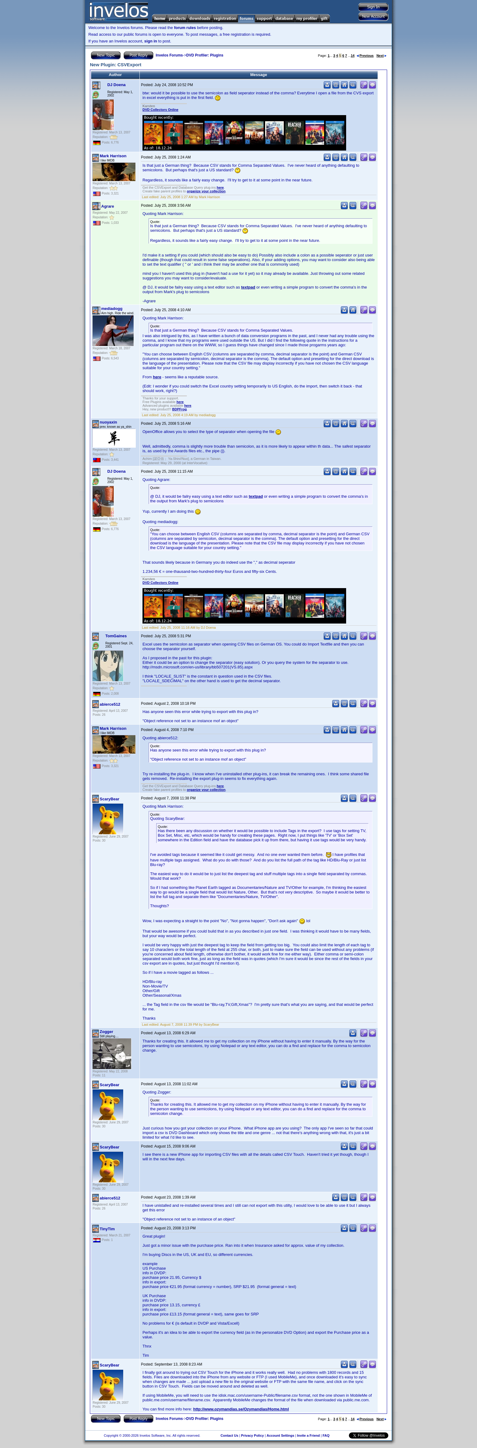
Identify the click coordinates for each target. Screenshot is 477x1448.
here (220, 187)
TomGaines (116, 636)
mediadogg (111, 308)
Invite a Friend (308, 1435)
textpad (248, 287)
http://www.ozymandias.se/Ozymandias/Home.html (241, 1409)
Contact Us (229, 1435)
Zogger (106, 1031)
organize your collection (206, 191)
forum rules (185, 27)
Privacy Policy (252, 1435)
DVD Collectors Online (160, 109)
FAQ (326, 1435)
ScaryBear (109, 799)
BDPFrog (179, 409)
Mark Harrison (113, 156)
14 (352, 55)
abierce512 (110, 704)
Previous (365, 55)
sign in (150, 41)
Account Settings (280, 1435)
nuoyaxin (108, 422)
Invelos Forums (169, 55)
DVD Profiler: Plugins (204, 55)
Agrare (107, 206)
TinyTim (107, 1229)
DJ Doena (116, 84)
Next (381, 55)
